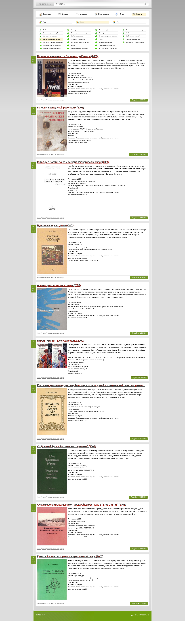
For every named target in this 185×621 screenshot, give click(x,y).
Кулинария (74, 30)
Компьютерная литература (52, 48)
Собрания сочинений (133, 36)
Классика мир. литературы (52, 45)
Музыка (83, 14)
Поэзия (73, 45)
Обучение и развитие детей (80, 42)
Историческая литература (51, 39)
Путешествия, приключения (108, 36)
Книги (139, 14)
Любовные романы (77, 36)
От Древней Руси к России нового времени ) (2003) (66, 446)
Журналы (120, 22)
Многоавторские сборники (79, 48)
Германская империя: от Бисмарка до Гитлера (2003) (67, 56)
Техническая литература (107, 45)
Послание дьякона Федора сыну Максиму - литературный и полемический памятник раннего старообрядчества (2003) (105, 385)
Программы (103, 14)
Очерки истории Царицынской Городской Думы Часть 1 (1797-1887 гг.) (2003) (81, 504)
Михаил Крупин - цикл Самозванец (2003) (61, 340)
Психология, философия (107, 30)
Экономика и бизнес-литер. (135, 42)
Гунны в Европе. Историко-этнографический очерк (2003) (70, 556)
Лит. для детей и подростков (108, 48)
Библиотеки (47, 30)
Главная (47, 14)
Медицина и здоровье (78, 39)
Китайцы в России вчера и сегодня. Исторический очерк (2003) (73, 162)
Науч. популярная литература (53, 42)
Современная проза (105, 42)
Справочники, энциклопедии (135, 30)
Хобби (128, 33)
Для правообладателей (140, 615)
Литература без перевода (79, 33)
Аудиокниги (47, 22)
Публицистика (103, 33)
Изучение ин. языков (50, 36)
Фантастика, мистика (133, 39)
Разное (101, 39)
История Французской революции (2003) (60, 107)
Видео (65, 14)
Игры (122, 14)
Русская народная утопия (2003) (55, 225)
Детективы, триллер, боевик (52, 33)
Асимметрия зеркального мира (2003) (59, 285)
